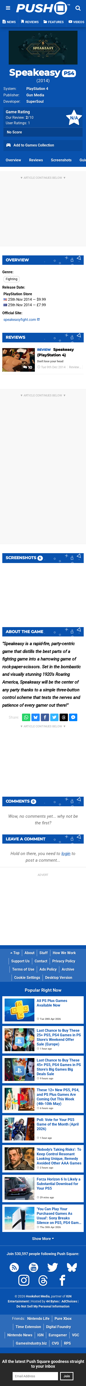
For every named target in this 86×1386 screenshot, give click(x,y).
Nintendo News (19, 1335)
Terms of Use (23, 969)
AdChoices (69, 1301)
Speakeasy (42, 72)
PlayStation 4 (37, 89)
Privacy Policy (63, 961)
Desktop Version (58, 977)
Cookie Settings (27, 977)
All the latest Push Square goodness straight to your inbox (43, 1364)
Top (14, 953)
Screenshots (61, 160)
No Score (14, 132)
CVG (55, 1343)
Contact (41, 961)
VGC (75, 1335)
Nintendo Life (38, 1318)
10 (27, 367)
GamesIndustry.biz (31, 1343)
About (29, 953)
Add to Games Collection (30, 145)
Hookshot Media (38, 1296)
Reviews (36, 160)
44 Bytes (52, 1301)
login (65, 853)
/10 (29, 117)
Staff (43, 953)
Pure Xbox (63, 1318)
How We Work (64, 953)
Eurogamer (58, 1335)
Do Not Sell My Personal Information (43, 1306)
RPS (67, 1343)
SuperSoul (35, 101)
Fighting (11, 279)
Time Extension (28, 1327)
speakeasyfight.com (21, 319)
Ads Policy (48, 969)
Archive (68, 969)
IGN (40, 1335)
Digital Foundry (58, 1327)
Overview (13, 160)
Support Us (20, 961)
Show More (43, 1239)
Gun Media (35, 95)
